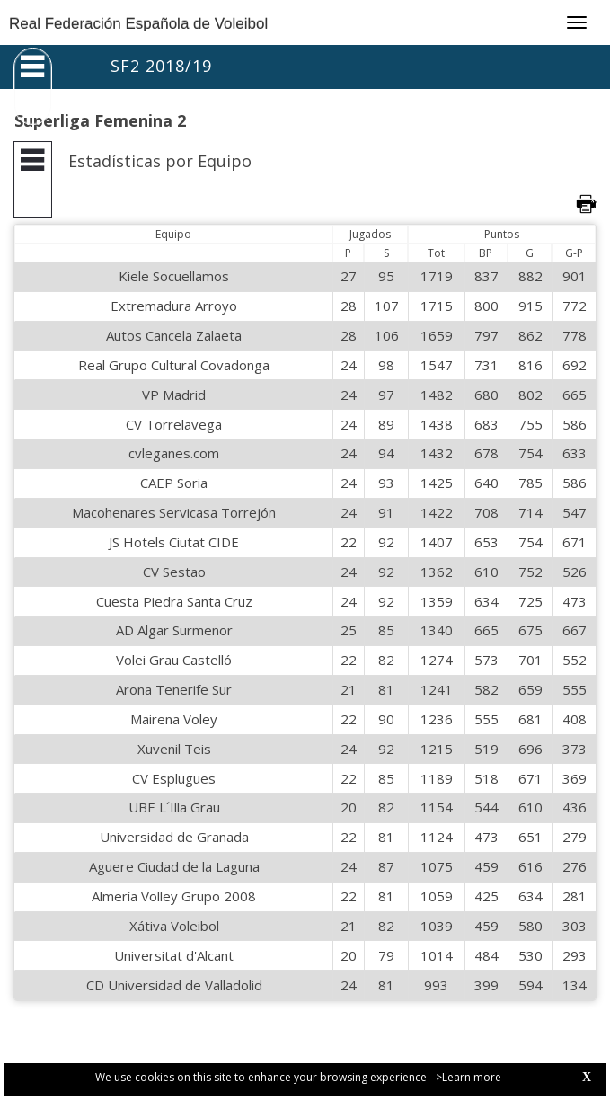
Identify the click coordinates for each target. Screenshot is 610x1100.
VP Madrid (174, 395)
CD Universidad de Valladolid (174, 985)
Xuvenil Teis (174, 749)
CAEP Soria (174, 483)
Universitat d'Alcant (174, 955)
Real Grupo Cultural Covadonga (174, 365)
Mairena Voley (173, 719)
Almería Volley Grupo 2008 (174, 896)
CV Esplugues (174, 778)
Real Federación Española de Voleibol (138, 23)
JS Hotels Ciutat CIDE (174, 542)
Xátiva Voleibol (174, 926)
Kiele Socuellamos (174, 276)
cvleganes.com (173, 453)
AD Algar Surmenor (174, 630)
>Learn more (468, 1077)
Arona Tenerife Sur (174, 689)
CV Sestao (174, 572)
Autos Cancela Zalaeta (174, 335)
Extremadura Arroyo (174, 306)
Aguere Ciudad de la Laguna (174, 866)
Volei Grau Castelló (174, 660)
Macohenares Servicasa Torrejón (174, 512)
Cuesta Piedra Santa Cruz (174, 601)
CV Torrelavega (174, 424)
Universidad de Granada (174, 837)
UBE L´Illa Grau (174, 807)
